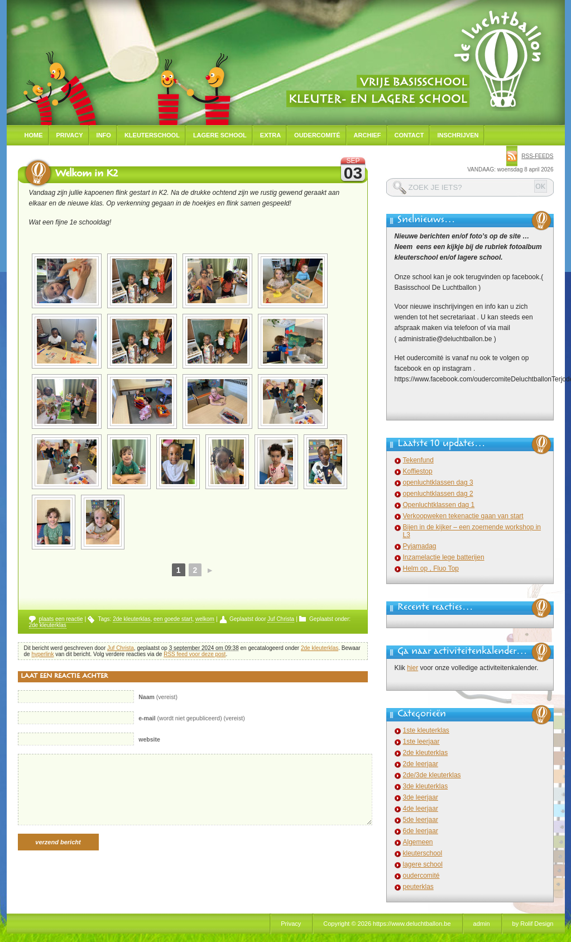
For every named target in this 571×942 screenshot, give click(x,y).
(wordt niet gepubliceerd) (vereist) (191, 718)
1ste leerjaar (421, 741)
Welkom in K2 (86, 174)
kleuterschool (423, 853)
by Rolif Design (533, 923)
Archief (367, 135)
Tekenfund (418, 460)
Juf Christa (280, 619)
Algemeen (418, 842)
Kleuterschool (152, 135)
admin (481, 923)
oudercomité (421, 875)
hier (412, 668)
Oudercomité (317, 135)
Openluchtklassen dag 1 (439, 505)
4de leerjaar (420, 808)
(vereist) (157, 697)
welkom (204, 619)
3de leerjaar (420, 797)
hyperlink (42, 654)
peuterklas (418, 887)
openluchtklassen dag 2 (438, 494)
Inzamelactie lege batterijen (443, 557)
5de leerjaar (420, 820)
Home (34, 135)
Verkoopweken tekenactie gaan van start (463, 516)
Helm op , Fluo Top (431, 568)
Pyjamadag (419, 546)
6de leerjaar (420, 831)
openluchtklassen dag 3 (438, 482)
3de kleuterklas (425, 786)
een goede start (173, 619)
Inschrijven (457, 135)
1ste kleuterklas (426, 730)
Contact (409, 135)
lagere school (423, 864)
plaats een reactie (61, 619)
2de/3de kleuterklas (432, 775)
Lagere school (220, 135)
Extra (270, 135)
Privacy (69, 135)
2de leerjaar (420, 764)
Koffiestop (418, 471)
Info (104, 135)
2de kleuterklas (131, 619)
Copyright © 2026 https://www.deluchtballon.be (386, 923)
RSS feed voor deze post (194, 654)
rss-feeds (537, 156)
